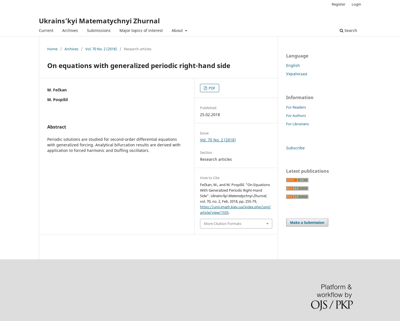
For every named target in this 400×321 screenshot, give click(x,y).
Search (348, 30)
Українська (296, 73)
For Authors (296, 115)
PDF (211, 88)
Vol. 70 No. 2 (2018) (101, 48)
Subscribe (295, 148)
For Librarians (297, 123)
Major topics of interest (141, 30)
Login (356, 4)
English (293, 65)
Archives (70, 30)
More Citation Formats (222, 223)
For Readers (296, 107)
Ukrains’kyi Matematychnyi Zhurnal (99, 20)
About (178, 30)
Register (338, 4)
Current (46, 30)
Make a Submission (307, 222)
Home (52, 48)
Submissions (99, 30)
